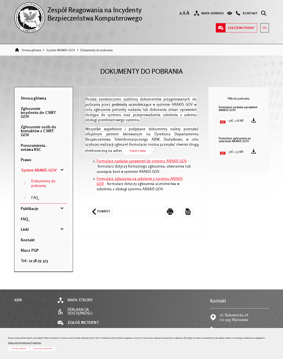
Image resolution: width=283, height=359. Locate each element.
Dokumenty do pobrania (96, 50)
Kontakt (28, 239)
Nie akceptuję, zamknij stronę (42, 348)
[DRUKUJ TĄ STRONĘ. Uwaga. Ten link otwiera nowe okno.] (170, 211)
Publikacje (29, 208)
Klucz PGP (30, 250)
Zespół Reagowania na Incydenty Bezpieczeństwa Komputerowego (78, 12)
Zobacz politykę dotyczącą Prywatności (24, 343)
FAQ (34, 197)
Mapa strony (80, 300)
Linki (25, 229)
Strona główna (31, 50)
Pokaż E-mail (138, 151)
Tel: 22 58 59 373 (34, 260)
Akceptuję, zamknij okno (19, 348)
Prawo (26, 159)
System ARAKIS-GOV (60, 50)
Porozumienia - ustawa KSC (34, 147)
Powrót (99, 209)
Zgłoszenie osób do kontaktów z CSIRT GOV (38, 130)
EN (263, 26)
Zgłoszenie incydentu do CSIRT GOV (38, 112)
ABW (18, 300)
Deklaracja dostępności (80, 311)
